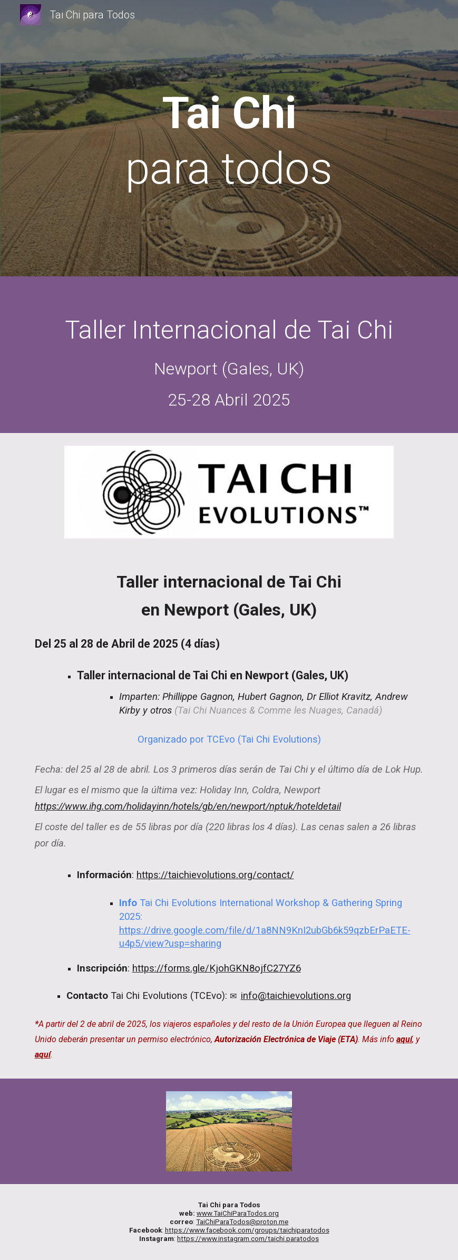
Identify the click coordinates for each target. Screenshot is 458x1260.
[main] (228, 141)
